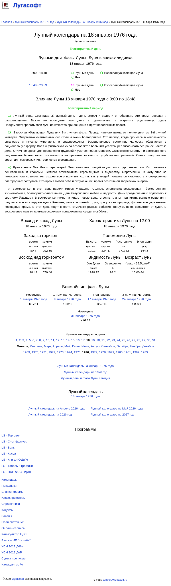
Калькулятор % (12, 564)
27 (133, 340)
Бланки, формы (12, 491)
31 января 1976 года (85, 316)
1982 (136, 352)
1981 (127, 352)
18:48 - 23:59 (38, 85)
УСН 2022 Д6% (12, 546)
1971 (43, 352)
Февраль (36, 346)
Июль (85, 346)
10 (47, 340)
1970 (35, 352)
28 (138, 340)
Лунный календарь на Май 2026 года (116, 408)
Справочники (11, 503)
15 (73, 340)
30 (148, 340)
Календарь (9, 479)
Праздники (9, 485)
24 (118, 340)
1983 (144, 352)
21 (103, 340)
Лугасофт (18, 578)
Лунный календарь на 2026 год (50, 414)
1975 (77, 352)
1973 (60, 352)
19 (93, 340)
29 (143, 340)
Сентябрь (108, 346)
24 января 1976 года (136, 299)
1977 (94, 352)
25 (123, 340)
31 (153, 340)
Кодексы (7, 510)
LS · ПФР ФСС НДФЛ (16, 472)
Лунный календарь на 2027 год (112, 414)
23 (113, 340)
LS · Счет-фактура (14, 441)
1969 (26, 352)
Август (95, 346)
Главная (7, 22)
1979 (110, 352)
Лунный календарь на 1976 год (34, 22)
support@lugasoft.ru (114, 579)
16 (77, 340)
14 (67, 340)
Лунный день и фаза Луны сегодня (85, 378)
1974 (68, 352)
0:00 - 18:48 (38, 73)
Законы (7, 516)
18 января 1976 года (85, 396)
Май (68, 346)
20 (98, 340)
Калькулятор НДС (14, 534)
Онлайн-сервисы (13, 528)
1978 (102, 352)
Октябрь (122, 346)
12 (57, 340)
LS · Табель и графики (17, 466)
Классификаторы (14, 497)
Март (47, 346)
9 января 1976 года (67, 299)
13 (62, 340)
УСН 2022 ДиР (12, 552)
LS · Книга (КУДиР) (15, 459)
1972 (52, 352)
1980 (119, 352)
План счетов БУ (13, 522)
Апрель (58, 346)
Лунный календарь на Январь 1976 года (82, 22)
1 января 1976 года (33, 299)
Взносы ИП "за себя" (16, 540)
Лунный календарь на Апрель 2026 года (56, 408)
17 (83, 340)
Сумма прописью (14, 558)
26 (128, 340)
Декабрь (148, 346)
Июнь (76, 346)
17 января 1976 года (102, 299)
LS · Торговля (11, 435)
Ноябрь (135, 346)
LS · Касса (9, 453)
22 (108, 340)
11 (52, 340)
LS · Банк (8, 447)
